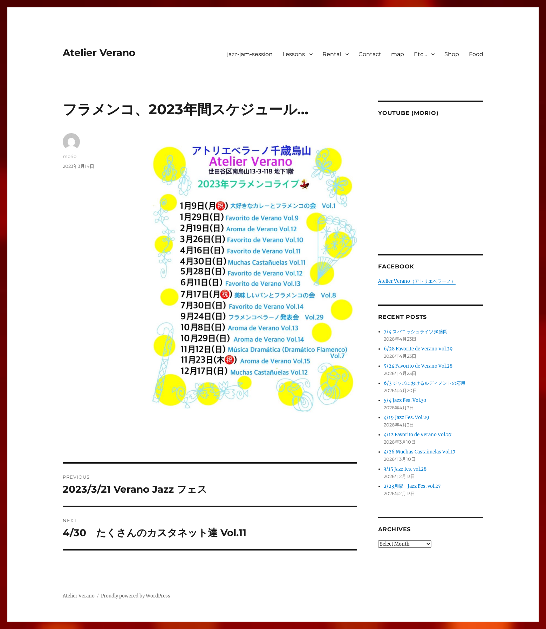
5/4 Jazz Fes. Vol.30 (405, 400)
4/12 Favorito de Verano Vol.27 (418, 435)
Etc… (420, 54)
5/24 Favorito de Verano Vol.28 (418, 366)
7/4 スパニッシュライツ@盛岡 (416, 332)
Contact (370, 54)
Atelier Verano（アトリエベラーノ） (417, 281)
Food (476, 54)
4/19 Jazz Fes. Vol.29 (406, 418)
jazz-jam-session (250, 54)
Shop (451, 54)
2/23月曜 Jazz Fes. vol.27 (412, 486)
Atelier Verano (99, 53)
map (397, 54)
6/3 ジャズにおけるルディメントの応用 (424, 383)
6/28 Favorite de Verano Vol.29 (418, 349)
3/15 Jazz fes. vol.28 (405, 469)
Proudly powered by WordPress (135, 596)
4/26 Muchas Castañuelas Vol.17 (420, 452)
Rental (331, 54)
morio (69, 156)
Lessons (293, 54)
